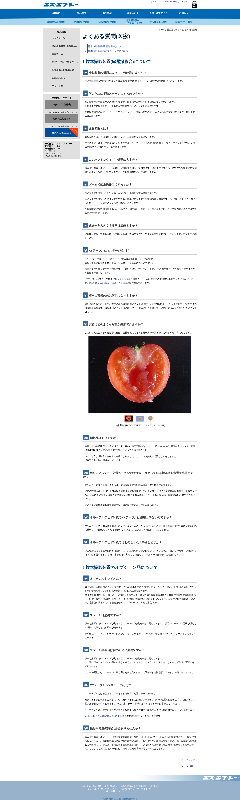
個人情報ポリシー (130, 789)
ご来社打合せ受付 (107, 22)
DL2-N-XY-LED (119, 283)
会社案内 (56, 13)
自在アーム (57, 54)
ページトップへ (189, 760)
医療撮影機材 (126, 786)
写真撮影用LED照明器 (63, 70)
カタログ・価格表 (62, 104)
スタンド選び (92, 789)
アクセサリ (57, 86)
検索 (194, 5)
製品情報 (107, 13)
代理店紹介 (132, 13)
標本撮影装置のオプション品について (108, 51)
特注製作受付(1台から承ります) (133, 21)
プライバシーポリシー (173, 1)
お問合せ (184, 13)
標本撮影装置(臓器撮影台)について (107, 46)
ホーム (161, 29)
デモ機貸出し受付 (158, 22)
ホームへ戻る (187, 766)
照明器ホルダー (60, 78)
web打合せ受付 (81, 22)
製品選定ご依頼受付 (56, 22)
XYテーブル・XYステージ (65, 62)
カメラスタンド (60, 38)
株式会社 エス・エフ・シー (120, 791)
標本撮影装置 (64, 46)
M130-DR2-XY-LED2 (99, 283)
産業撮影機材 (111, 786)
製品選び (81, 13)
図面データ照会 (184, 22)
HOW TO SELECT (61, 133)
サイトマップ (156, 1)
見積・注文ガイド (158, 13)
